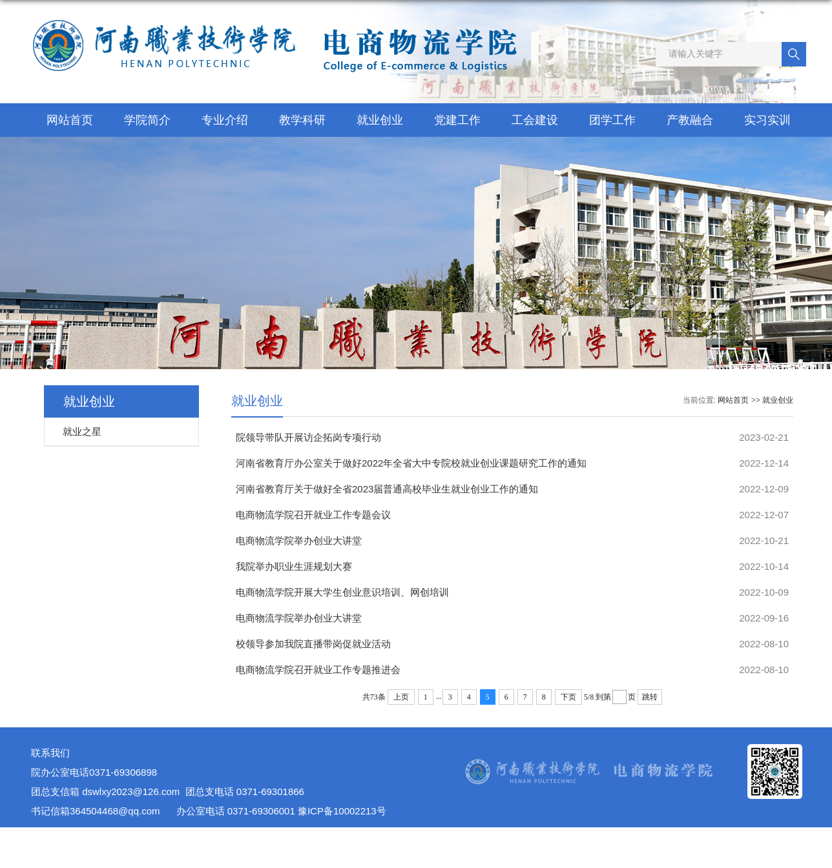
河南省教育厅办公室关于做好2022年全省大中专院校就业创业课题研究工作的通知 (411, 463)
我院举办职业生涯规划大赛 (294, 566)
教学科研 (302, 120)
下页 (568, 696)
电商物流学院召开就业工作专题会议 (313, 514)
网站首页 (70, 120)
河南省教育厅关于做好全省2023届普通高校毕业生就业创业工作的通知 (387, 488)
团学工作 (612, 120)
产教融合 (690, 120)
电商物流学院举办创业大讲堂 (299, 540)
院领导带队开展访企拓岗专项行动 (308, 437)
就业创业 (380, 120)
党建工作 (457, 120)
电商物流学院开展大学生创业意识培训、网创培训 (342, 592)
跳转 (650, 696)
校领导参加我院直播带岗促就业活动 (313, 643)
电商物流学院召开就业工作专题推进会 (318, 669)
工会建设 (535, 120)
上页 (401, 696)
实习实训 (767, 120)
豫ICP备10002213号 (342, 810)
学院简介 (147, 120)
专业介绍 (225, 120)
